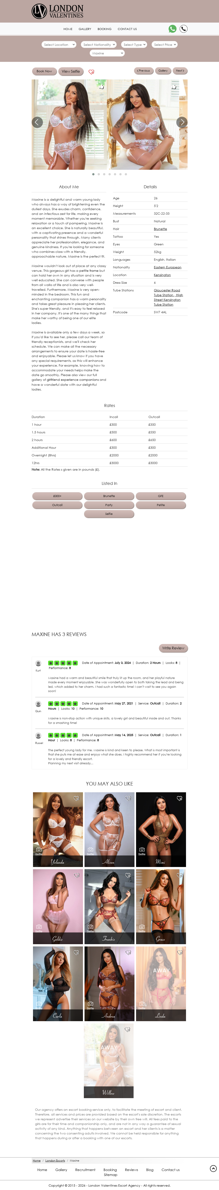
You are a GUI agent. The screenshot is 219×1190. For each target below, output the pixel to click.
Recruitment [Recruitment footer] (85, 1169)
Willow (108, 1092)
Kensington (162, 275)
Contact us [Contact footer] (171, 1169)
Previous (143, 70)
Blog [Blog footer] (149, 1169)
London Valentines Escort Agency (114, 1185)
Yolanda (58, 861)
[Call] (184, 29)
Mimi (161, 861)
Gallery (162, 70)
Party (109, 505)
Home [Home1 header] (68, 29)
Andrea (109, 1015)
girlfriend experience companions (73, 379)
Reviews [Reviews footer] (131, 1169)
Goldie (58, 938)
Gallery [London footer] (61, 1169)
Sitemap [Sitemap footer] (110, 1174)
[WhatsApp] (173, 29)
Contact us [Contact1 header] (127, 29)
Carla (58, 1015)
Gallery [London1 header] (85, 29)
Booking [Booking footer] (110, 1169)
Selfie (109, 514)
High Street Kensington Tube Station (168, 300)
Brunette (160, 229)
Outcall (57, 505)
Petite (161, 505)
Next (180, 70)
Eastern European (167, 267)
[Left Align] (50, 662)
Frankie (109, 938)
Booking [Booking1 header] (104, 29)
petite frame (88, 270)
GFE (160, 496)
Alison (109, 861)
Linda (161, 1015)
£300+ (57, 496)
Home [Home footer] (42, 1169)
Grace (161, 938)
